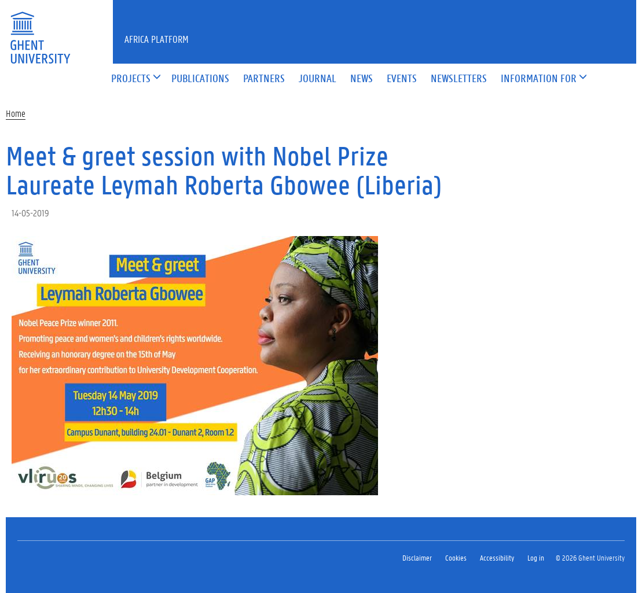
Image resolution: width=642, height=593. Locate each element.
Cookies (456, 557)
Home (15, 113)
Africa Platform (156, 38)
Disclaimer (417, 557)
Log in (535, 557)
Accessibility (497, 557)
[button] (130, 78)
